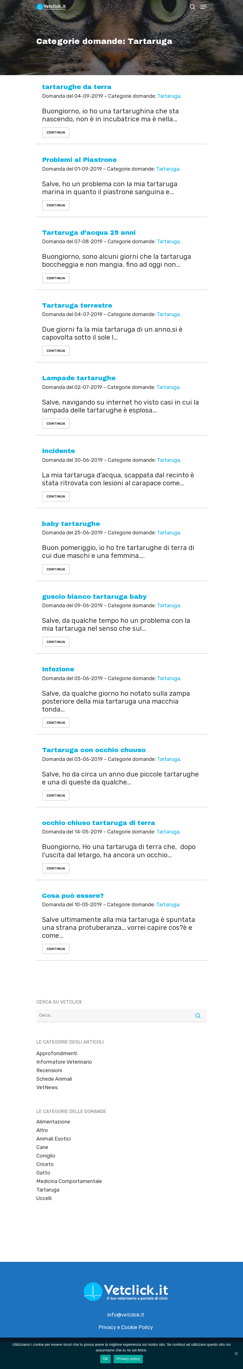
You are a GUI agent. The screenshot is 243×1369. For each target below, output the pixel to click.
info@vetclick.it (125, 1315)
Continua (56, 132)
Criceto (45, 1164)
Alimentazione (53, 1122)
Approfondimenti (56, 1053)
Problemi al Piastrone (79, 159)
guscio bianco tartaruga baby (94, 596)
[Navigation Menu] (203, 7)
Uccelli (44, 1198)
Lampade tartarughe (79, 378)
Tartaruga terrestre (77, 305)
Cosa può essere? (73, 895)
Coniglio (45, 1156)
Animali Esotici (53, 1139)
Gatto (43, 1173)
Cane (42, 1147)
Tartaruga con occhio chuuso (94, 750)
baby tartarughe (71, 523)
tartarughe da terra (77, 86)
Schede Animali (54, 1079)
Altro (42, 1130)
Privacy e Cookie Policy (126, 1327)
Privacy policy (128, 1359)
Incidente (58, 450)
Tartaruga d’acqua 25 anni (89, 232)
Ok (105, 1359)
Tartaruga (168, 96)
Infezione (58, 669)
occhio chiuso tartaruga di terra (98, 822)
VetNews (47, 1087)
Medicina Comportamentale (69, 1181)
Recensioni (49, 1070)
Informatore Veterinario (64, 1062)
